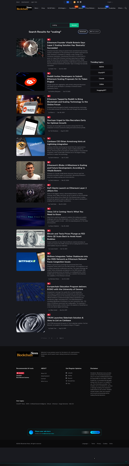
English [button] (110, 2)
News (36, 8)
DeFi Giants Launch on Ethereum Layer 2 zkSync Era (67, 192)
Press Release (90, 8)
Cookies (105, 452)
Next (63, 345)
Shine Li (52, 114)
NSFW (101, 67)
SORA (101, 84)
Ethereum (55, 411)
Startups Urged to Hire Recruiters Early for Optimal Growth (67, 123)
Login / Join (34, 2)
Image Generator (63, 411)
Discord (69, 385)
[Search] (60, 25)
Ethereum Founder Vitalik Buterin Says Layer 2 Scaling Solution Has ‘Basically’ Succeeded (67, 45)
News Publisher (54, 229)
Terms (93, 452)
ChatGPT (101, 73)
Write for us (44, 388)
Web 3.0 (71, 411)
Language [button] (85, 452)
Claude (101, 78)
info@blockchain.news (49, 441)
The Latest (94, 31)
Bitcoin (49, 411)
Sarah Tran (53, 69)
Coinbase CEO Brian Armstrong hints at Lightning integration (67, 144)
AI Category (62, 8)
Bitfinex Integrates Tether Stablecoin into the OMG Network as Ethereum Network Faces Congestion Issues (66, 263)
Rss (68, 391)
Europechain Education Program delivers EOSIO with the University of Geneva (66, 293)
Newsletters (70, 388)
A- (65, 2)
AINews (81, 7)
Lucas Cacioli (54, 252)
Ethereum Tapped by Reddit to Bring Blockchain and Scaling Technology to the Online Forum (66, 103)
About (17, 2)
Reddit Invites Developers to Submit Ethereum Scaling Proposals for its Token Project (65, 80)
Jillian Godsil (53, 317)
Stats (111, 452)
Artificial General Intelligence (38, 411)
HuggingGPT (101, 90)
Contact (43, 386)
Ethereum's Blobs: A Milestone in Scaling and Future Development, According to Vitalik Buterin (64, 170)
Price (43, 8)
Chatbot (20, 380)
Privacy (99, 452)
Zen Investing (103, 7)
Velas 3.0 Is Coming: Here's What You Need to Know (66, 216)
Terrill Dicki (53, 206)
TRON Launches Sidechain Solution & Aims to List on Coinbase (66, 326)
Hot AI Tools (51, 8)
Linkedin (69, 380)
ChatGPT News (20, 411)
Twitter (69, 383)
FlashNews (73, 7)
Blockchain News (25, 452)
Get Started (93, 440)
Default (83, 31)
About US (44, 381)
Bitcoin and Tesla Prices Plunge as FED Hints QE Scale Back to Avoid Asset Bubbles (67, 240)
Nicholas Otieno (54, 283)
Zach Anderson (54, 159)
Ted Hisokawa (54, 132)
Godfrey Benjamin (55, 92)
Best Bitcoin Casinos (22, 385)
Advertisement (25, 2)
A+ (70, 2)
